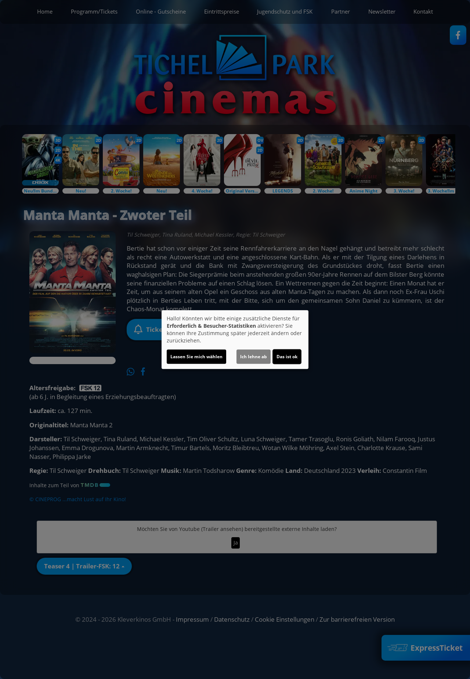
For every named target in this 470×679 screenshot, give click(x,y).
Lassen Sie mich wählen (196, 356)
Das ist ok (286, 356)
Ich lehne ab (253, 356)
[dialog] (235, 339)
